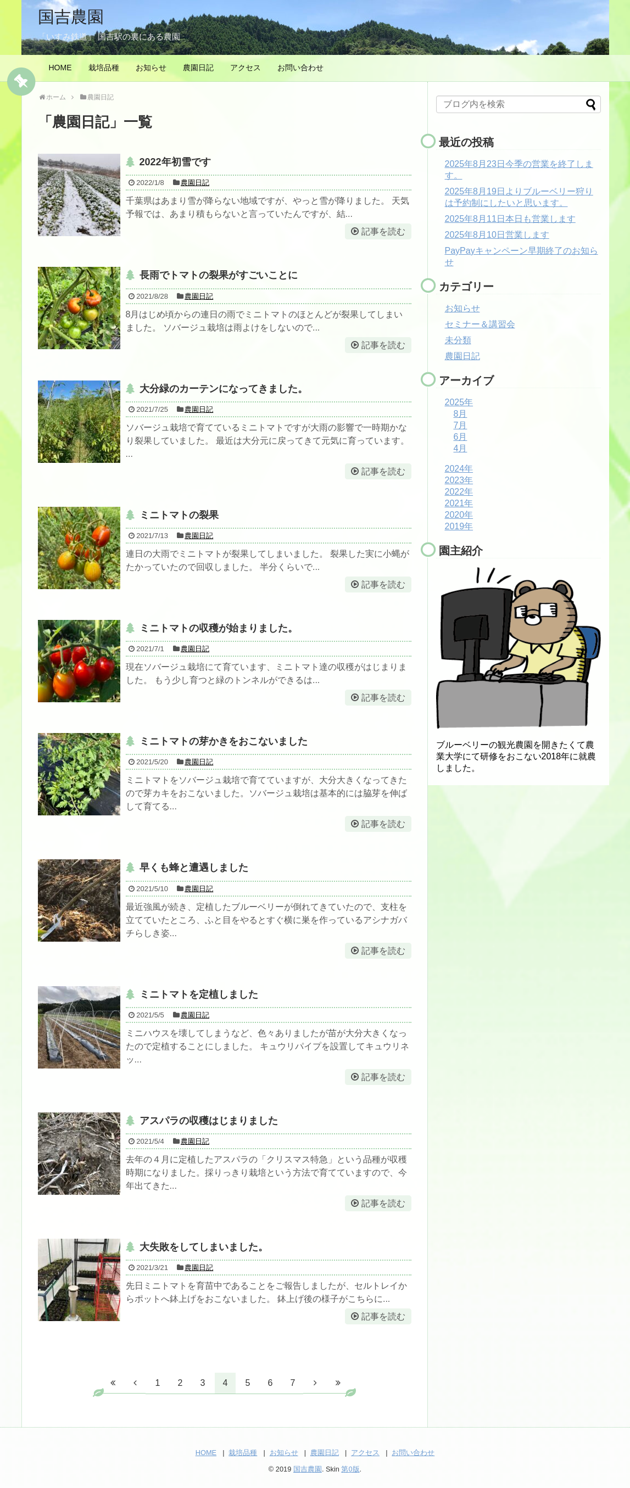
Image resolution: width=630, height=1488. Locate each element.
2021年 (459, 503)
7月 (460, 425)
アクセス (245, 67)
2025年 (459, 402)
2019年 (459, 526)
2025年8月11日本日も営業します (510, 218)
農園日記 (198, 67)
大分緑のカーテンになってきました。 (224, 388)
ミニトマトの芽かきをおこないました (224, 741)
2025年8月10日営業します (497, 234)
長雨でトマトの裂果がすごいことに (219, 275)
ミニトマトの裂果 (179, 515)
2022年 (459, 491)
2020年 (459, 514)
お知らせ (151, 67)
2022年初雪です (175, 161)
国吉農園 (71, 17)
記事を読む (383, 231)
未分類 (458, 340)
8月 (460, 413)
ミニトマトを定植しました (199, 994)
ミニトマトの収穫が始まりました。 (219, 628)
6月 (460, 436)
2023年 (459, 480)
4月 (460, 448)
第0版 (350, 1469)
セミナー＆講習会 (480, 324)
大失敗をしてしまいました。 (204, 1246)
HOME (60, 67)
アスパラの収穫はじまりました (209, 1120)
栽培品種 (103, 67)
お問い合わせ (300, 67)
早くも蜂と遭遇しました (194, 867)
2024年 (459, 468)
